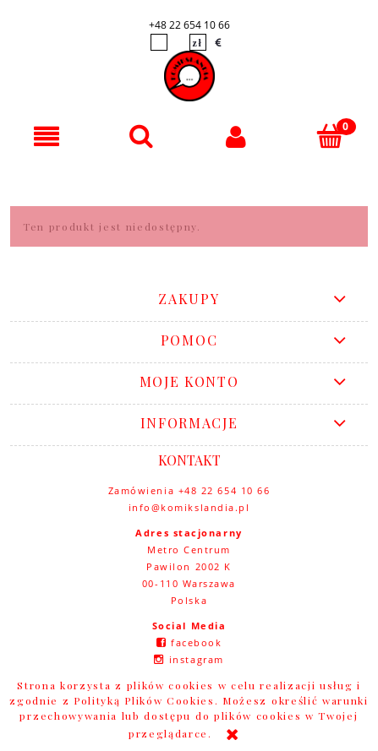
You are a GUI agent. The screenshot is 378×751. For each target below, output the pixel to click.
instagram (196, 659)
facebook (196, 642)
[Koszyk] (330, 135)
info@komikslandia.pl (189, 507)
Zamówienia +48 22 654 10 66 (189, 490)
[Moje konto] (236, 136)
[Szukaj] (142, 135)
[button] (47, 136)
